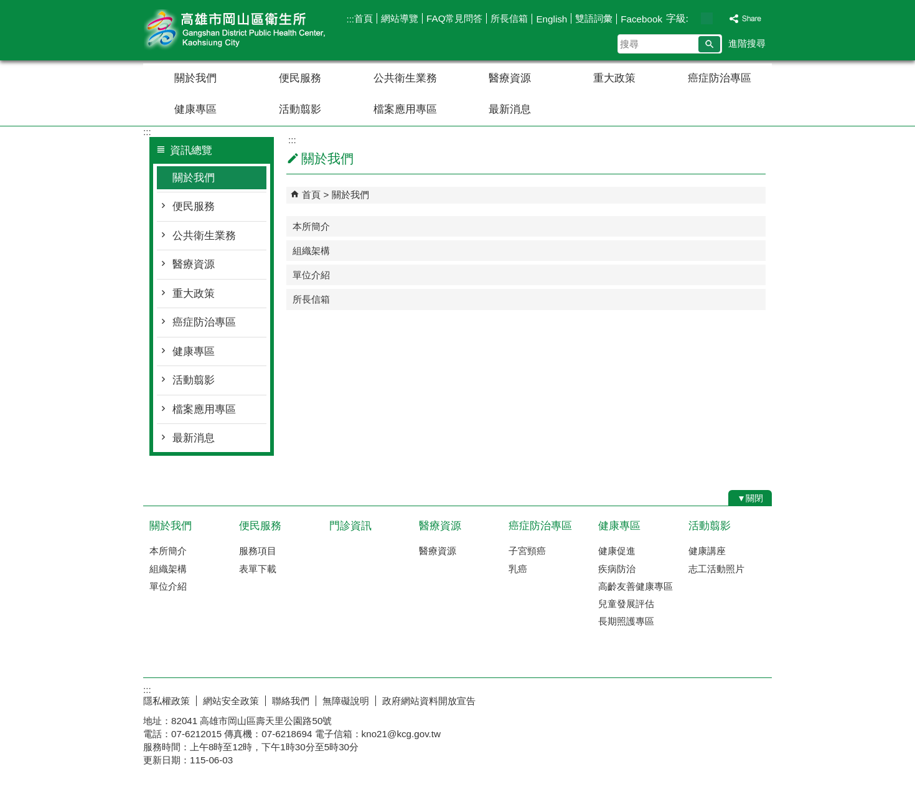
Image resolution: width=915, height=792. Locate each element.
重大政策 (614, 78)
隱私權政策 (166, 700)
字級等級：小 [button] (693, 18)
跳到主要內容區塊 (6, 6)
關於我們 (195, 78)
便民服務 (300, 78)
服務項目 (257, 550)
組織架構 (311, 250)
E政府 (665, 698)
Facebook (641, 19)
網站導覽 (399, 18)
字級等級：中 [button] (707, 18)
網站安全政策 (231, 700)
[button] (709, 44)
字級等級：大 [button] (720, 18)
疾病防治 (617, 568)
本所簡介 (311, 226)
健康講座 (707, 550)
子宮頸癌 (527, 550)
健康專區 (195, 109)
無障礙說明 (345, 700)
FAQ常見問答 (454, 18)
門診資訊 (350, 526)
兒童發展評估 (626, 603)
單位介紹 (311, 275)
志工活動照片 (716, 568)
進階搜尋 (747, 43)
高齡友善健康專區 (635, 586)
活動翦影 (300, 109)
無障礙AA (727, 699)
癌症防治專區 (719, 78)
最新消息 (510, 109)
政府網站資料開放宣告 (429, 700)
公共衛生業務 (405, 78)
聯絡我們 (290, 700)
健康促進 (617, 550)
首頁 (363, 18)
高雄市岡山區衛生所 (248, 30)
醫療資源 (510, 78)
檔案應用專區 (405, 109)
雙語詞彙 (593, 18)
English (551, 19)
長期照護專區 (626, 621)
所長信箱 (509, 18)
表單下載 (257, 568)
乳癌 (518, 568)
